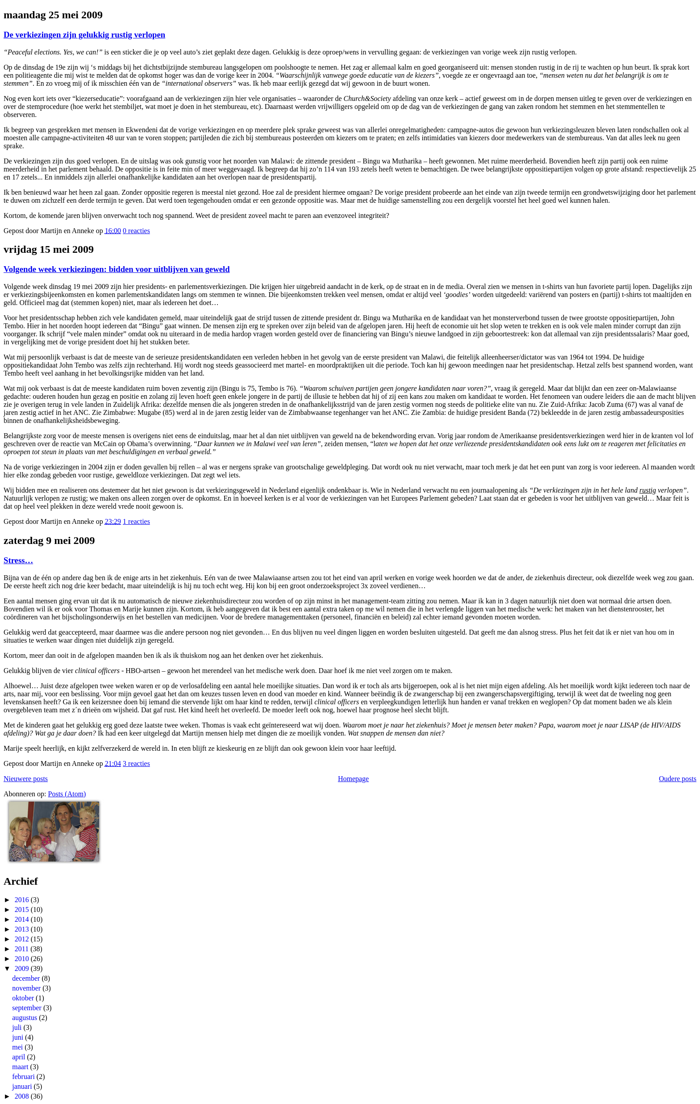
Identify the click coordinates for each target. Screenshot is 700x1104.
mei (18, 1047)
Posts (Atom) (67, 794)
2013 (23, 929)
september (27, 1008)
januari (22, 1086)
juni (18, 1037)
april (19, 1057)
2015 (23, 909)
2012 (23, 939)
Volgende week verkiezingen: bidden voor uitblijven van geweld (117, 269)
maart (21, 1067)
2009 (23, 968)
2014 (23, 919)
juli (17, 1027)
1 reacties (136, 521)
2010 (23, 958)
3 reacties (136, 763)
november (27, 988)
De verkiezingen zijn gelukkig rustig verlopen (84, 34)
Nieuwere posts (26, 778)
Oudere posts (677, 778)
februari (24, 1076)
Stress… (18, 560)
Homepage (353, 778)
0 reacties (136, 230)
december (27, 978)
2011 (22, 949)
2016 (23, 899)
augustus (25, 1017)
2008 (23, 1096)
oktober (24, 998)
